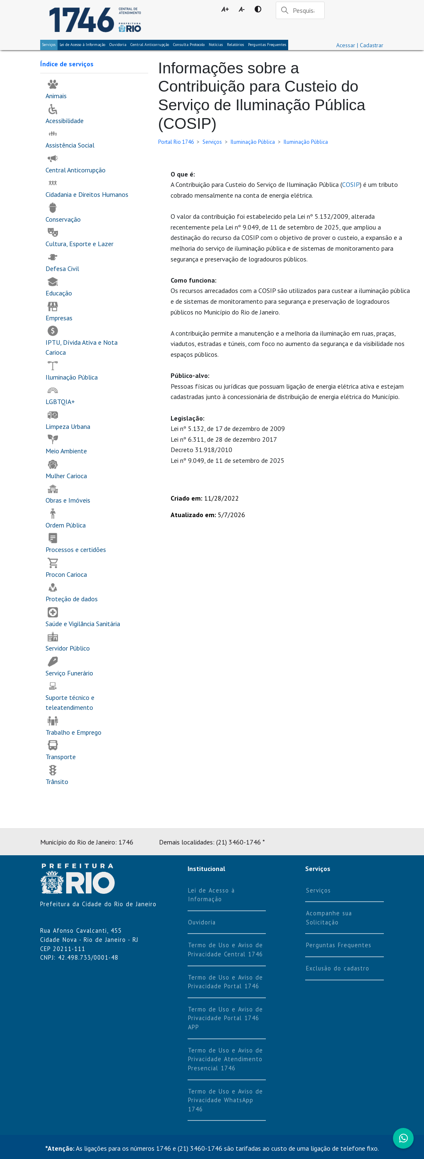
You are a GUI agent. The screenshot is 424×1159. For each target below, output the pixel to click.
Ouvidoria (117, 44)
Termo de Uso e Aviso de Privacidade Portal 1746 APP (225, 1018)
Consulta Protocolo (189, 44)
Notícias (216, 44)
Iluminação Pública (253, 141)
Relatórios (235, 44)
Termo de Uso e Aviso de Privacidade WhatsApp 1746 (225, 1100)
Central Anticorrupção (149, 44)
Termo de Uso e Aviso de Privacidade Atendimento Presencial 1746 (225, 1059)
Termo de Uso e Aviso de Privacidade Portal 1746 (225, 981)
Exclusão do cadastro (337, 968)
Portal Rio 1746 (176, 141)
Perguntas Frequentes (267, 44)
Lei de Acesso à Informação (211, 894)
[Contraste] (258, 9)
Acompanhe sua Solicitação (329, 917)
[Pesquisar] (300, 10)
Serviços (48, 44)
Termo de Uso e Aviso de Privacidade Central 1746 (225, 949)
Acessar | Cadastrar (359, 45)
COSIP (351, 184)
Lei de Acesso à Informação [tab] (82, 44)
